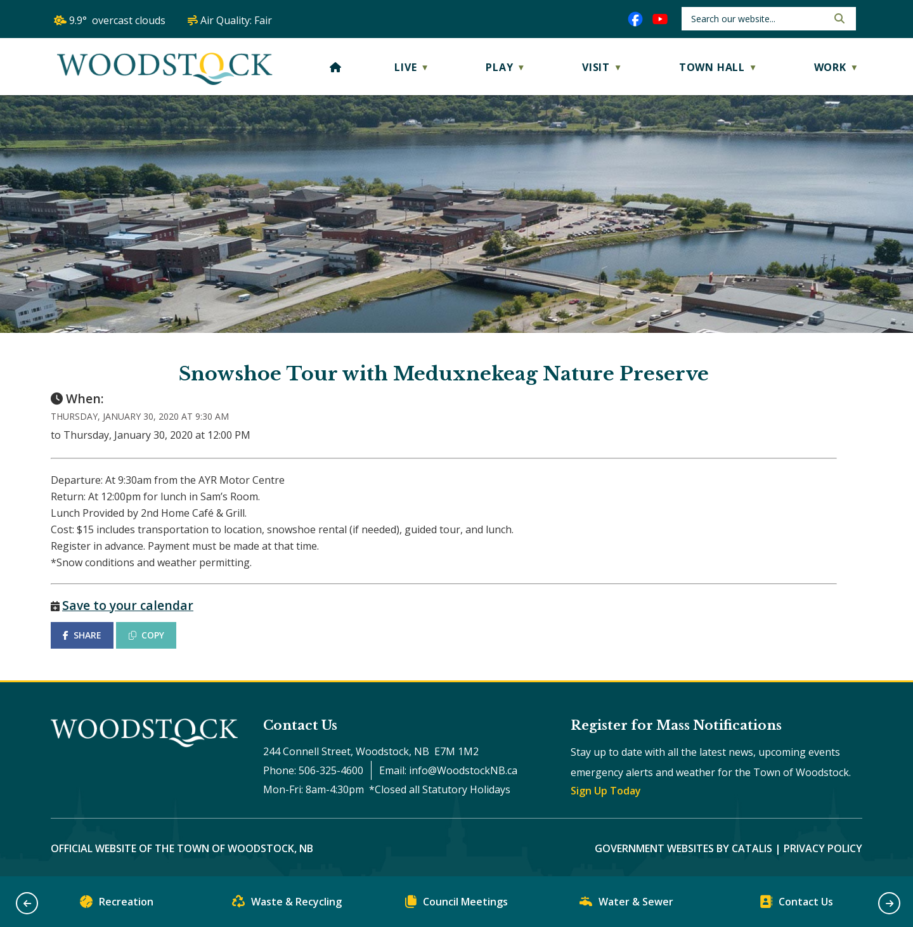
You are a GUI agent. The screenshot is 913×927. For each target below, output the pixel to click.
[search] (758, 19)
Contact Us (796, 904)
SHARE (82, 635)
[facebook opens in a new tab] (635, 19)
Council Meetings (456, 904)
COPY (146, 635)
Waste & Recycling (287, 904)
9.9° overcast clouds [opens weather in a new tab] (117, 20)
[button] (838, 18)
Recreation (116, 904)
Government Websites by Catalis (683, 848)
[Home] (336, 67)
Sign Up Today (606, 791)
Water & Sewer (626, 904)
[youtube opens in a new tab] (660, 19)
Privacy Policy (823, 848)
